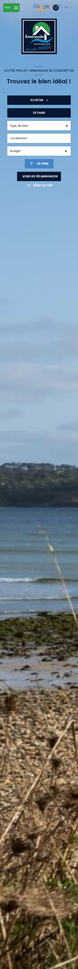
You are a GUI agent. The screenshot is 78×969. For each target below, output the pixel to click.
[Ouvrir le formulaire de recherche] (39, 163)
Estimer (39, 113)
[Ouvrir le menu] (11, 7)
